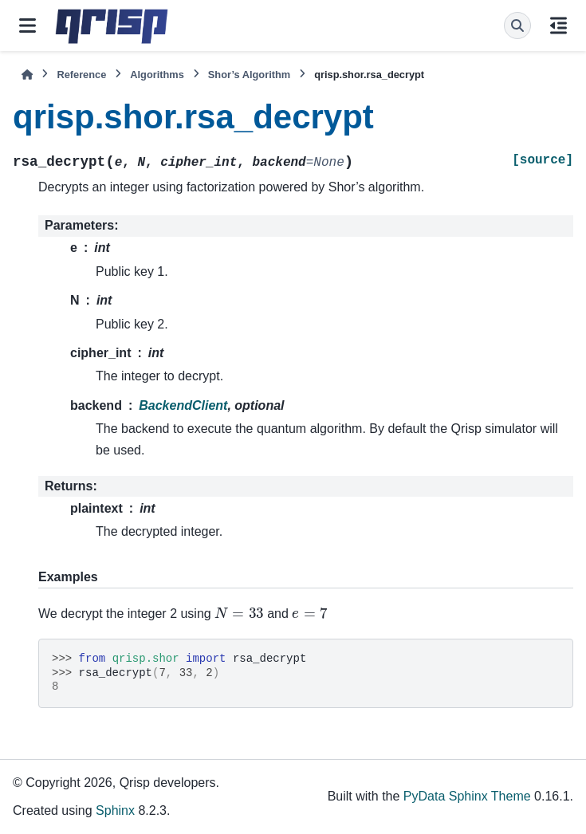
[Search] (517, 25)
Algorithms (157, 75)
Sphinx (115, 810)
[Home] (27, 74)
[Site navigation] (27, 25)
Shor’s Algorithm (249, 75)
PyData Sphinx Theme (467, 796)
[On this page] (558, 25)
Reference (81, 75)
